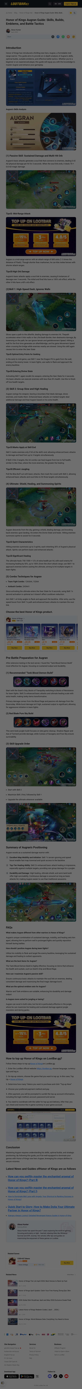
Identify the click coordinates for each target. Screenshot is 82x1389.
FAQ (30, 1358)
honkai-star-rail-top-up (11, 1351)
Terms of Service (35, 1351)
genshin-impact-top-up (11, 1348)
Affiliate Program (60, 1348)
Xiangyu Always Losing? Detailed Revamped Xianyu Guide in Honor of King (39, 1215)
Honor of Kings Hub (25, 13)
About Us (32, 1348)
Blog (15, 13)
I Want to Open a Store (61, 1351)
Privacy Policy (34, 1355)
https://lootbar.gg (44, 1068)
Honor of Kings (36, 1064)
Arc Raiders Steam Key (11, 1365)
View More (71, 1275)
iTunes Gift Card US (10, 1361)
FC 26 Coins (8, 1358)
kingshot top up (9, 1355)
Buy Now (67, 1263)
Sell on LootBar (59, 1355)
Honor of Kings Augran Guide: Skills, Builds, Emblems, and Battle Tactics (49, 13)
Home (10, 13)
